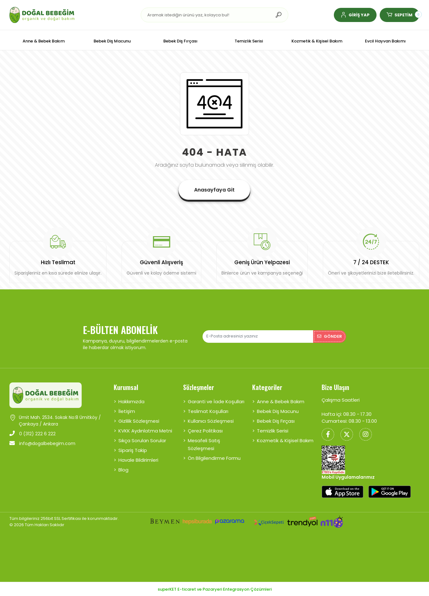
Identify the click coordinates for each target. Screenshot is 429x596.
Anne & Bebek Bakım (280, 401)
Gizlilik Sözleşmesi (138, 421)
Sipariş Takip (132, 450)
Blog (123, 469)
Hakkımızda (131, 401)
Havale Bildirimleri (138, 460)
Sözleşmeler (198, 387)
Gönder (329, 336)
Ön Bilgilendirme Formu (214, 458)
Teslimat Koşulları (208, 411)
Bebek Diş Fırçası (276, 421)
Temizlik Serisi (272, 430)
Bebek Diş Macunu (278, 411)
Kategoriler (267, 387)
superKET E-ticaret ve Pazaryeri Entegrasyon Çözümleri (215, 589)
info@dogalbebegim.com (42, 443)
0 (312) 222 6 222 (32, 434)
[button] (355, 15)
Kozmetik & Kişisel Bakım (285, 440)
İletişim (126, 411)
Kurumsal (126, 387)
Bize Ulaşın (335, 387)
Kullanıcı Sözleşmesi (211, 421)
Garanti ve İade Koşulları (216, 401)
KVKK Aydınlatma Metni (145, 430)
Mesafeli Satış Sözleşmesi (204, 444)
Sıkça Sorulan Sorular (142, 440)
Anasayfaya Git (214, 189)
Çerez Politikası (205, 430)
